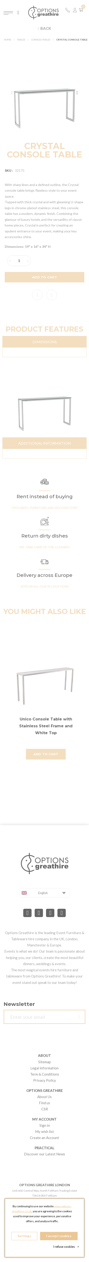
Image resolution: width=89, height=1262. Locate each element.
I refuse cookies (66, 1246)
